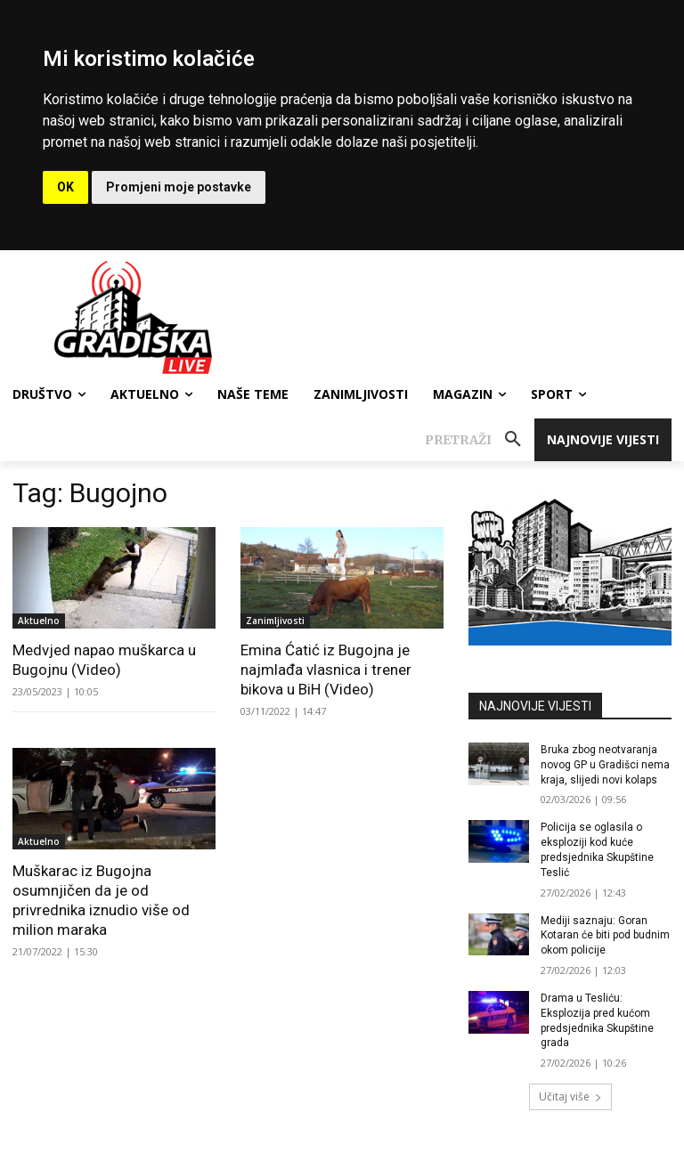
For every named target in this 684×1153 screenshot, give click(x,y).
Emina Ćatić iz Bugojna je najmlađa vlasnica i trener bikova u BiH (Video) (325, 669)
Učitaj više (570, 1096)
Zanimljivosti (275, 620)
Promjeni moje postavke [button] (178, 187)
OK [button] (65, 187)
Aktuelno (39, 620)
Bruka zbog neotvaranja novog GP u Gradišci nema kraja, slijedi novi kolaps (605, 764)
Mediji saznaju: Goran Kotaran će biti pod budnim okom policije (605, 935)
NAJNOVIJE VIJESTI (535, 706)
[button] (479, 439)
